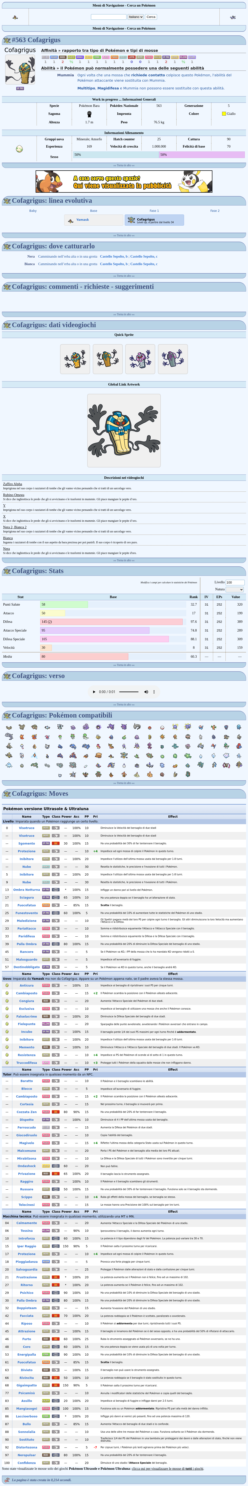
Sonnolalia (26, 1432)
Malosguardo (26, 959)
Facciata (26, 1316)
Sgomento (26, 843)
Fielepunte (26, 1024)
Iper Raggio (26, 1246)
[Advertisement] (124, 181)
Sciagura (27, 897)
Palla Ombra (27, 944)
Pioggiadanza (27, 1262)
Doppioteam (27, 1308)
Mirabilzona (26, 1158)
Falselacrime (26, 1016)
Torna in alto (124, 165)
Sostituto (26, 1439)
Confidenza (27, 1463)
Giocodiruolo (26, 1135)
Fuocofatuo (26, 905)
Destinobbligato (27, 967)
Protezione (27, 851)
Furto (26, 1339)
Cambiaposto (26, 993)
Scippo (26, 1197)
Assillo (26, 1401)
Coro (27, 1347)
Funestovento (27, 913)
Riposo (26, 1323)
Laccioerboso (27, 1416)
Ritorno (27, 1285)
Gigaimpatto (26, 1385)
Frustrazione (26, 1277)
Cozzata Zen (27, 1112)
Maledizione (27, 921)
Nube (27, 867)
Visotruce (26, 828)
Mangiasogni (26, 1408)
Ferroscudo (26, 1127)
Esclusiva (26, 1009)
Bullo (27, 1424)
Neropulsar (27, 1455)
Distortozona (26, 1447)
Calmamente (26, 1223)
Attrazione (26, 1331)
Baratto (27, 1081)
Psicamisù (27, 1393)
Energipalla (26, 1354)
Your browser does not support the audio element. (124, 691)
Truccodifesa (26, 1063)
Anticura (27, 985)
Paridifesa (26, 936)
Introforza (27, 1238)
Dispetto (27, 1120)
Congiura (26, 1001)
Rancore (26, 952)
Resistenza (27, 1055)
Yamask (77, 218)
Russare (26, 1189)
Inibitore (27, 859)
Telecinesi (27, 1205)
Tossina (27, 1231)
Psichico (26, 1293)
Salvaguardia (27, 1269)
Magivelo (26, 1143)
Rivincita (27, 1378)
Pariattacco (26, 928)
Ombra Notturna (26, 890)
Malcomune (26, 1151)
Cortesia (26, 1104)
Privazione (26, 1174)
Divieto (26, 1370)
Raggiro (26, 1181)
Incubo (26, 1032)
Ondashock (27, 1166)
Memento (26, 1047)
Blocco (26, 1089)
